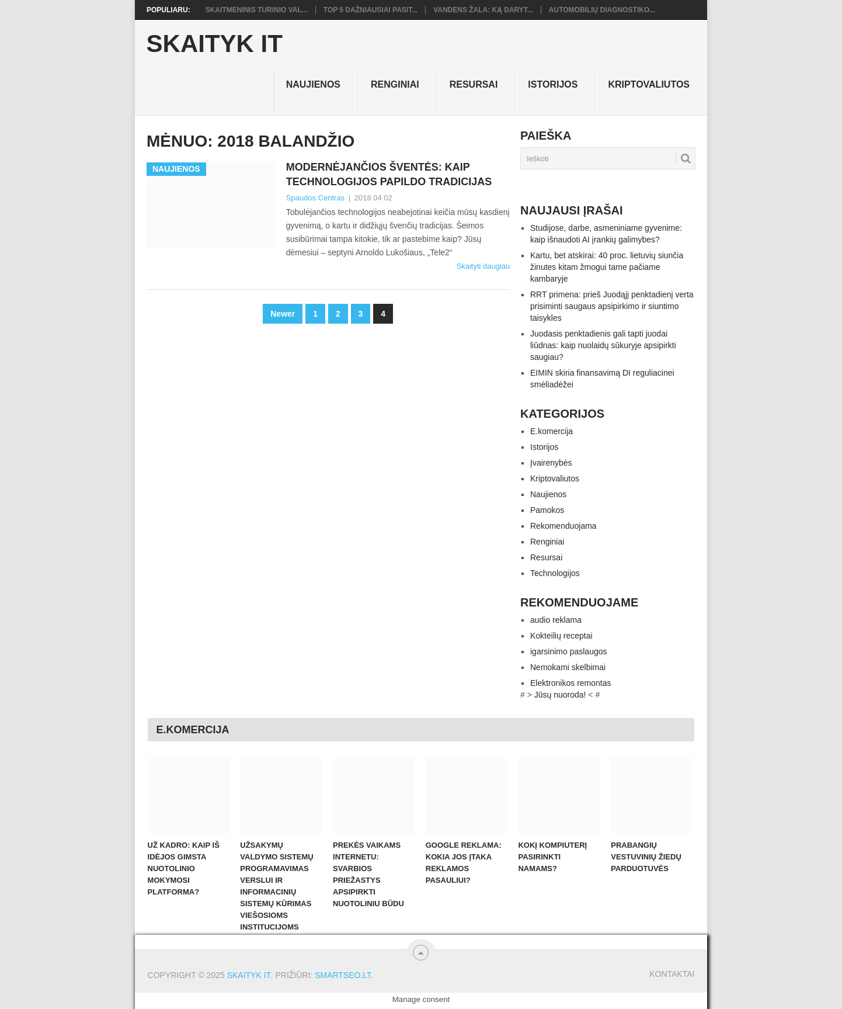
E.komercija (551, 431)
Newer (282, 313)
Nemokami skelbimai (568, 667)
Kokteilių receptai (561, 635)
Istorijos (552, 84)
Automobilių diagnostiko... (602, 10)
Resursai (474, 84)
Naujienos (313, 84)
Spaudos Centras (315, 197)
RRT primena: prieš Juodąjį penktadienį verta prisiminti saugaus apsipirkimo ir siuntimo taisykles (612, 306)
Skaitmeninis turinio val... (257, 10)
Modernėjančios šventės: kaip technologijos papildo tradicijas (389, 174)
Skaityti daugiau (483, 266)
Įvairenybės (551, 462)
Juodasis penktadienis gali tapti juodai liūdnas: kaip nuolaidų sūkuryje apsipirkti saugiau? (603, 345)
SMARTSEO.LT (343, 975)
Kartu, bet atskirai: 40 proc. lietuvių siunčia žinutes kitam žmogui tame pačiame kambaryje (606, 267)
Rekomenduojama (563, 525)
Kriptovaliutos (649, 84)
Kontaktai (671, 974)
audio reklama (556, 620)
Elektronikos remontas (570, 683)
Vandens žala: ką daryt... (483, 10)
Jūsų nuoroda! (560, 694)
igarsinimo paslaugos (568, 651)
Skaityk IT (215, 44)
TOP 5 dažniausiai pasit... (370, 10)
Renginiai (395, 84)
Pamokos (547, 510)
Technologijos (555, 573)
